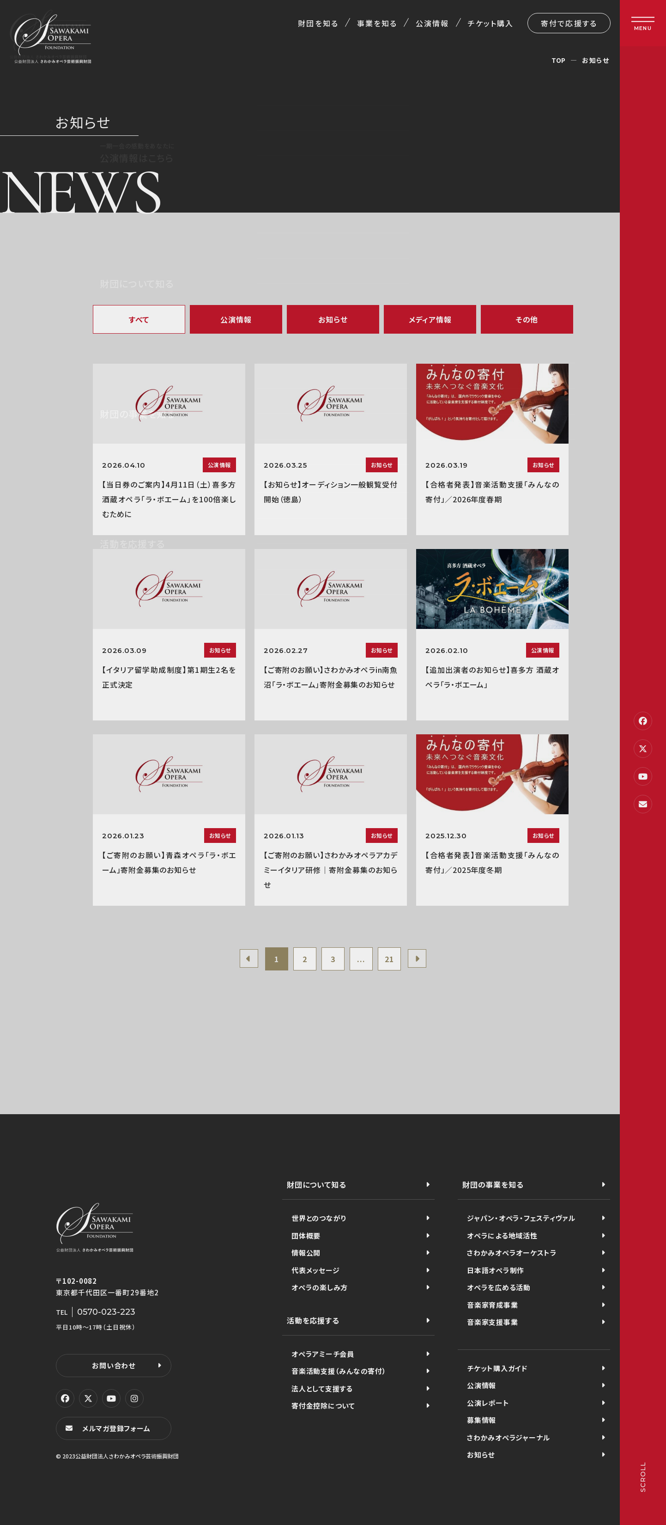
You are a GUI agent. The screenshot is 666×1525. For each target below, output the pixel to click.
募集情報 (481, 1420)
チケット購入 (491, 23)
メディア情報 (430, 319)
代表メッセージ (315, 1270)
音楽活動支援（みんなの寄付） (339, 1371)
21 (389, 958)
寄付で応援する (569, 23)
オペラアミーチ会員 (322, 1354)
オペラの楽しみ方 (319, 1287)
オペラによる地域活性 (502, 1235)
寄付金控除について (323, 1405)
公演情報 (432, 23)
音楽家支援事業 (492, 1322)
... (361, 958)
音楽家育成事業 (492, 1305)
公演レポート (488, 1403)
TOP (558, 60)
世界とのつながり (318, 1218)
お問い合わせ (113, 1365)
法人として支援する (322, 1388)
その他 (527, 319)
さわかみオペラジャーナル (508, 1437)
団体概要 (306, 1235)
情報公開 (306, 1252)
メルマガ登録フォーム (116, 1428)
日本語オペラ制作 (495, 1270)
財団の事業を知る (492, 1184)
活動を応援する (313, 1320)
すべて (139, 319)
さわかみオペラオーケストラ (512, 1252)
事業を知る (377, 23)
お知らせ (332, 319)
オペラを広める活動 (499, 1287)
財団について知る (316, 1184)
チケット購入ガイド (497, 1368)
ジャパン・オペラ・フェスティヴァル (521, 1218)
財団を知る (318, 23)
